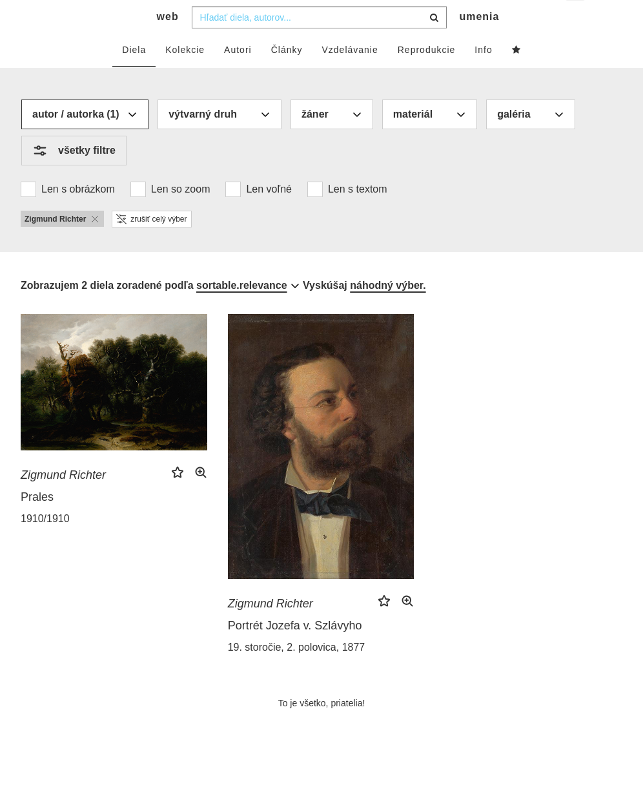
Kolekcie (185, 75)
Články (287, 75)
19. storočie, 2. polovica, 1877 (296, 673)
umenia (479, 42)
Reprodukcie (427, 75)
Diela (134, 75)
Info (483, 75)
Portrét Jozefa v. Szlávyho (295, 651)
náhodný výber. (387, 311)
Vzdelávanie (350, 75)
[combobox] (319, 43)
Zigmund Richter (63, 500)
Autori (238, 75)
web (168, 42)
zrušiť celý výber (151, 245)
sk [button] (576, 19)
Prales (37, 522)
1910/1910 (45, 544)
